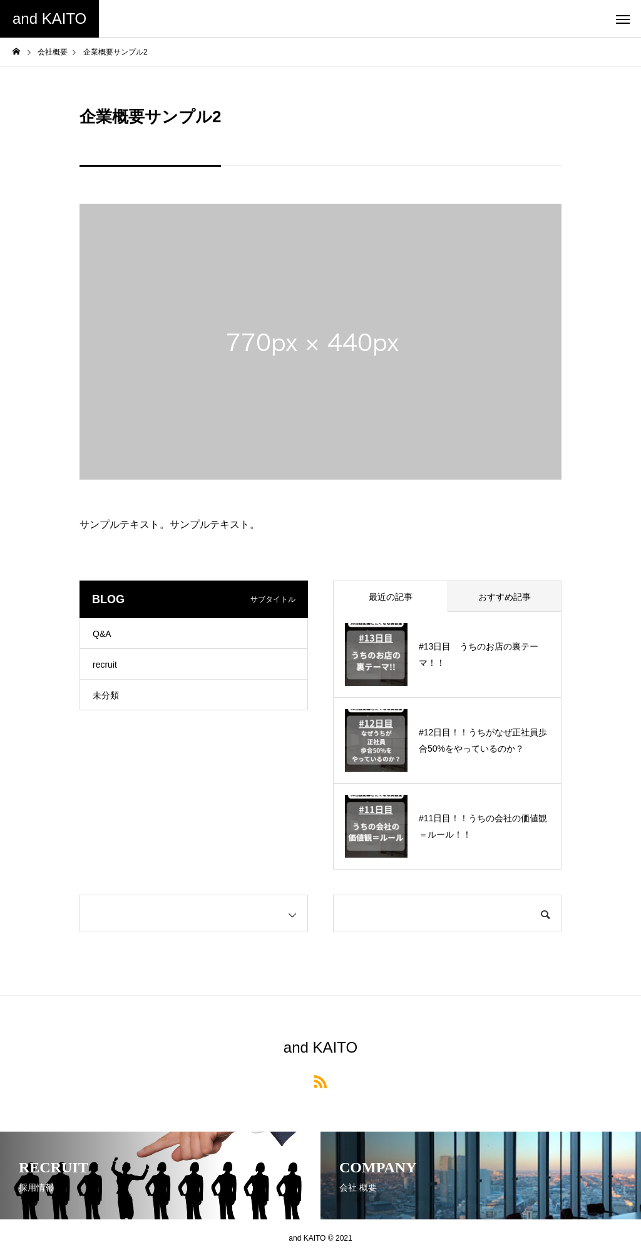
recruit (105, 665)
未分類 (106, 695)
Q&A (102, 634)
